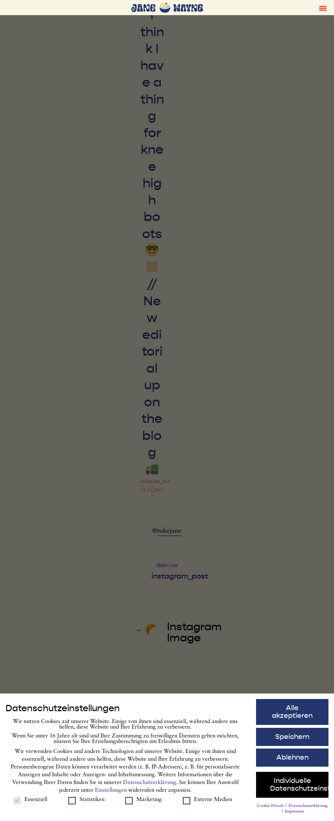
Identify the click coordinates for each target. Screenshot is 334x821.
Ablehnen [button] (292, 759)
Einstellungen (111, 792)
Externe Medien (207, 801)
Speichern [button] (292, 738)
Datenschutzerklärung (149, 784)
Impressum (294, 813)
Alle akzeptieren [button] (292, 714)
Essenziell (30, 801)
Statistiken (86, 801)
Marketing (143, 801)
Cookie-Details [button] (271, 807)
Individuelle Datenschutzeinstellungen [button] (299, 786)
